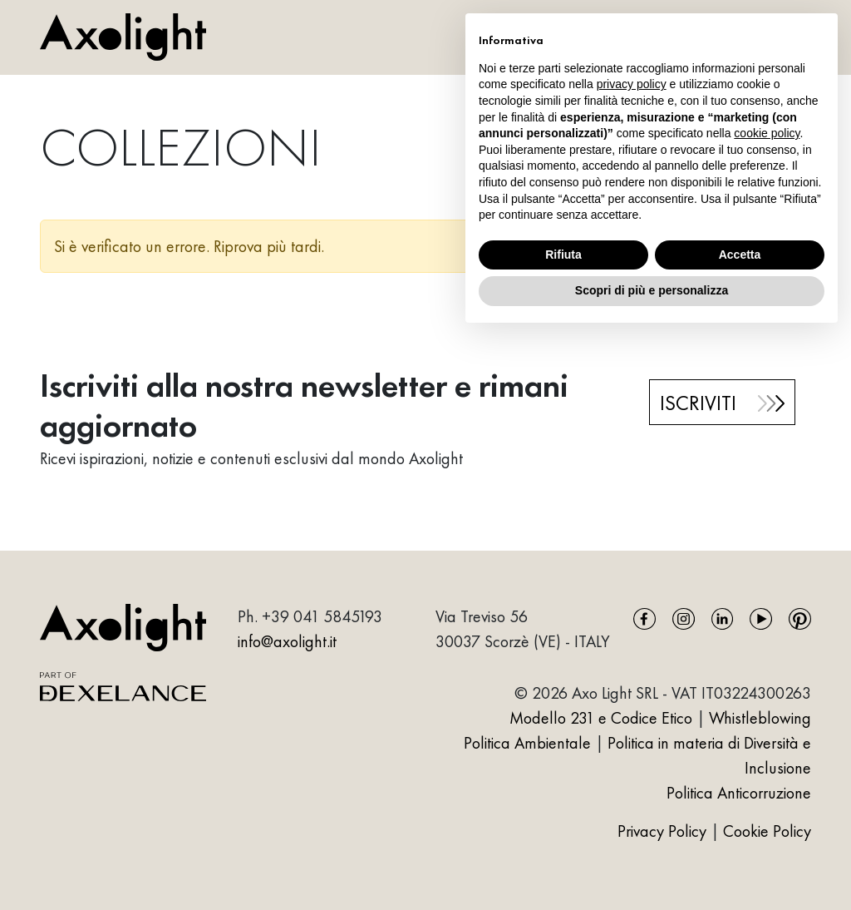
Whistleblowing (760, 718)
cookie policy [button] (766, 133)
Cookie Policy (767, 831)
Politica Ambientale (527, 743)
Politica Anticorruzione (739, 793)
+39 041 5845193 (322, 616)
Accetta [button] (740, 254)
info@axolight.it (287, 641)
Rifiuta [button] (563, 254)
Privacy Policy (664, 831)
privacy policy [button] (632, 84)
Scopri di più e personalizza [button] (651, 290)
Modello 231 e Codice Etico (600, 718)
